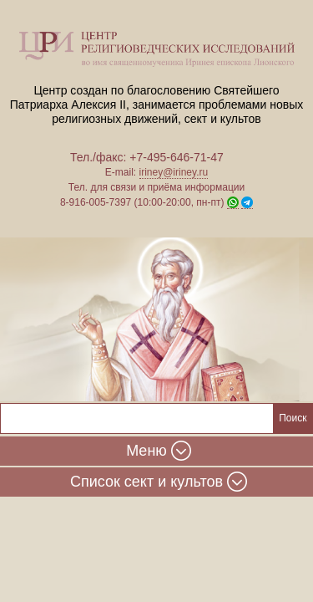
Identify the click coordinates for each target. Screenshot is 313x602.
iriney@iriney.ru (174, 172)
